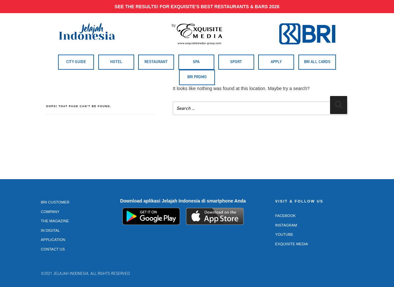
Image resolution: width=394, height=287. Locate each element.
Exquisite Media (291, 244)
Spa (196, 62)
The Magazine (55, 221)
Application (53, 240)
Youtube (284, 234)
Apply (276, 62)
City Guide (76, 62)
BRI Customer (55, 202)
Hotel (116, 62)
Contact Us (53, 249)
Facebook (285, 216)
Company (50, 212)
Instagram (286, 225)
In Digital (50, 230)
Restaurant (156, 62)
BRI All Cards (317, 62)
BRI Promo (197, 77)
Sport (236, 62)
